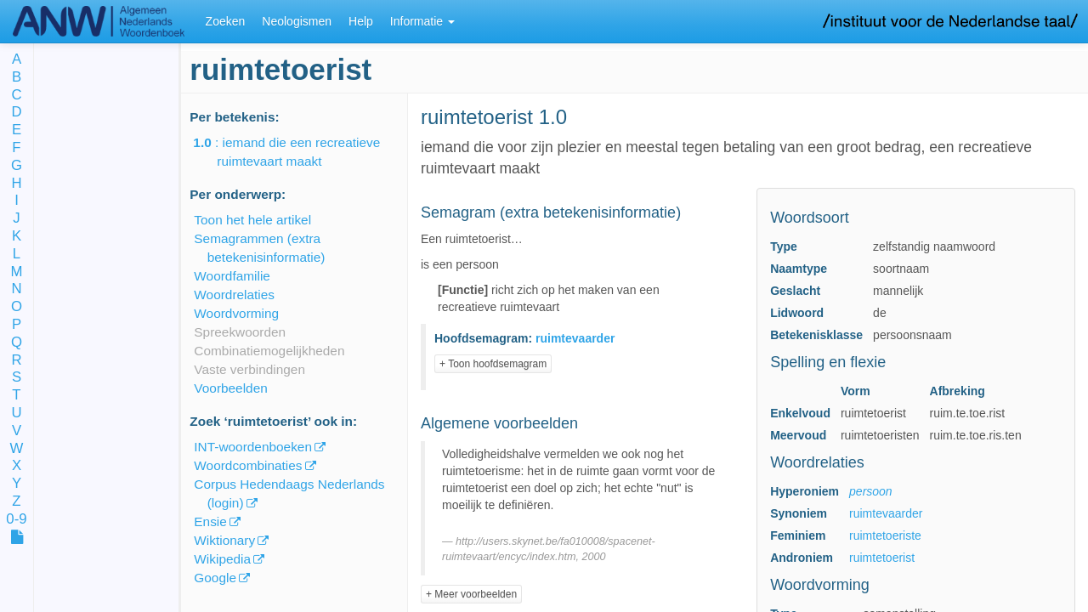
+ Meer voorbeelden (471, 594)
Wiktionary (224, 540)
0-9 (16, 520)
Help (360, 21)
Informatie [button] (422, 21)
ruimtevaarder (885, 513)
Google (215, 577)
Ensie (210, 521)
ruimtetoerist (882, 557)
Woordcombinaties (248, 465)
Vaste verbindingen (249, 369)
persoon (870, 491)
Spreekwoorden (240, 332)
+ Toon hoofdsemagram (493, 364)
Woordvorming (236, 313)
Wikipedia (222, 559)
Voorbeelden (230, 388)
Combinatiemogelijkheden (269, 350)
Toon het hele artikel (252, 219)
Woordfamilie (232, 276)
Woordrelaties (234, 294)
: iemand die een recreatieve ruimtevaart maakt (298, 151)
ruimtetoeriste (885, 535)
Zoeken (226, 21)
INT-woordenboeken (253, 446)
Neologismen (297, 21)
